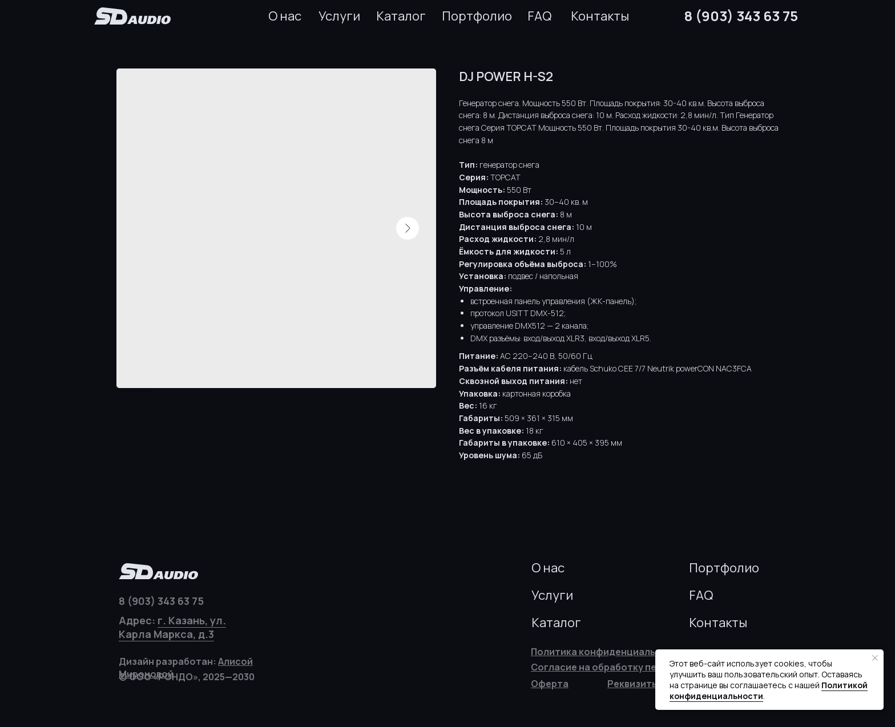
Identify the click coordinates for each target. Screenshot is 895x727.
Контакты (600, 16)
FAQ (539, 16)
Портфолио (477, 16)
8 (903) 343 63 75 (741, 15)
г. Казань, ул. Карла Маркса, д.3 (172, 627)
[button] (633, 683)
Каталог (401, 16)
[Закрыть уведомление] (875, 658)
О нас (284, 16)
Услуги (339, 16)
